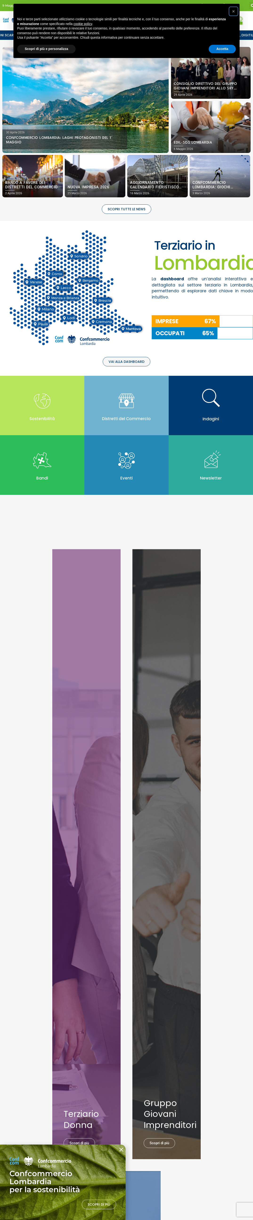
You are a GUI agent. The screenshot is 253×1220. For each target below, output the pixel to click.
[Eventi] (126, 460)
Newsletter (211, 478)
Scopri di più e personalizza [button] (46, 49)
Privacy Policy (116, 1103)
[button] (8, 176)
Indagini (211, 419)
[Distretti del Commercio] (126, 401)
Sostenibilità (42, 419)
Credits (111, 1111)
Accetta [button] (222, 49)
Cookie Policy (116, 1096)
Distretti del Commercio (126, 419)
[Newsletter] (210, 460)
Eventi (126, 478)
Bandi (42, 478)
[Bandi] (42, 460)
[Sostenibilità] (42, 401)
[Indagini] (210, 398)
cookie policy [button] (82, 24)
